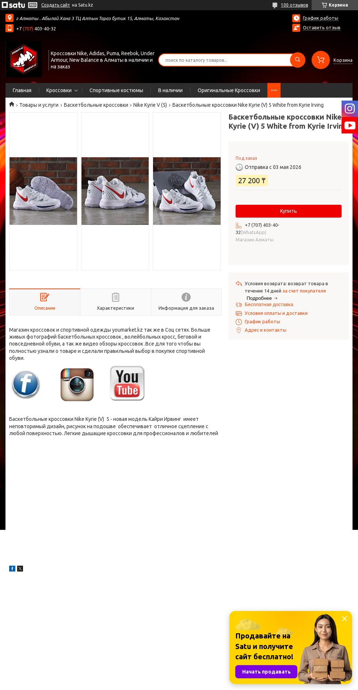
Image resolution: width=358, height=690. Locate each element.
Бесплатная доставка (269, 304)
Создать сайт (55, 5)
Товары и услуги (38, 105)
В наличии (170, 90)
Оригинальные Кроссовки (229, 90)
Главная (22, 90)
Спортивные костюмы (116, 90)
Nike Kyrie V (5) (150, 105)
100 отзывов (294, 5)
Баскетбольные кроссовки (96, 105)
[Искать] (297, 60)
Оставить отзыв (321, 27)
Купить (288, 211)
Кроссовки (59, 90)
